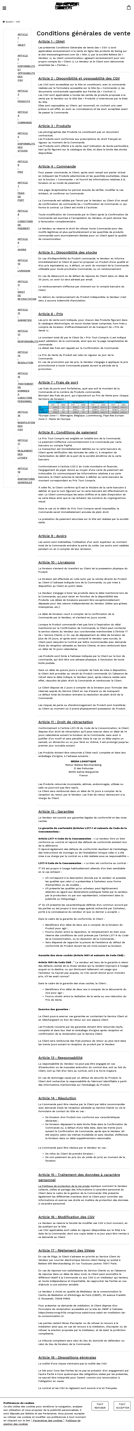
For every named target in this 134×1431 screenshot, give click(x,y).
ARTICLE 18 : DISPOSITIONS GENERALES (19, 475)
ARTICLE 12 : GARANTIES (19, 315)
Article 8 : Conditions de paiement (67, 432)
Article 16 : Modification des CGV (66, 1217)
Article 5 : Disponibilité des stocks (67, 252)
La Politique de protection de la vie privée (64, 1186)
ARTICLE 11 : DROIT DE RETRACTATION (19, 290)
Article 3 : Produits (54, 126)
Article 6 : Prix (50, 314)
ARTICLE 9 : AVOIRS (19, 244)
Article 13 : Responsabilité (60, 1058)
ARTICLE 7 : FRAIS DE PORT (19, 191)
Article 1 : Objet (51, 41)
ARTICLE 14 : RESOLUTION (19, 357)
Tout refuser (100, 1406)
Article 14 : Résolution (57, 1098)
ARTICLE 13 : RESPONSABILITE (19, 336)
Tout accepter (122, 1406)
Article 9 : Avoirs (52, 536)
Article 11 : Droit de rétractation (65, 722)
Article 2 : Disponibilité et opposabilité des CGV (79, 78)
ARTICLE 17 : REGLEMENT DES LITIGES (19, 449)
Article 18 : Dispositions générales (67, 1357)
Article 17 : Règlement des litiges (66, 1250)
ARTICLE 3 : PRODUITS (19, 96)
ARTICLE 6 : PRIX (19, 166)
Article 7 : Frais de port (58, 382)
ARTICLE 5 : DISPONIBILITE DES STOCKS (19, 142)
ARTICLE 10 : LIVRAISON (19, 265)
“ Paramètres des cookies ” (47, 1420)
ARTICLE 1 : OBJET (19, 39)
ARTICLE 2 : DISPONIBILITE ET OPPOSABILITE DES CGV (19, 67)
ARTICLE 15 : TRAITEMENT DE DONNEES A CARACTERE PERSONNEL (19, 387)
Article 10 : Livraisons (56, 562)
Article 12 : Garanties (56, 811)
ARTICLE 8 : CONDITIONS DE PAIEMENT (19, 219)
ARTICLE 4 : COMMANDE (19, 117)
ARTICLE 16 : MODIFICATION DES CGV (19, 421)
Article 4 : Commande (57, 166)
